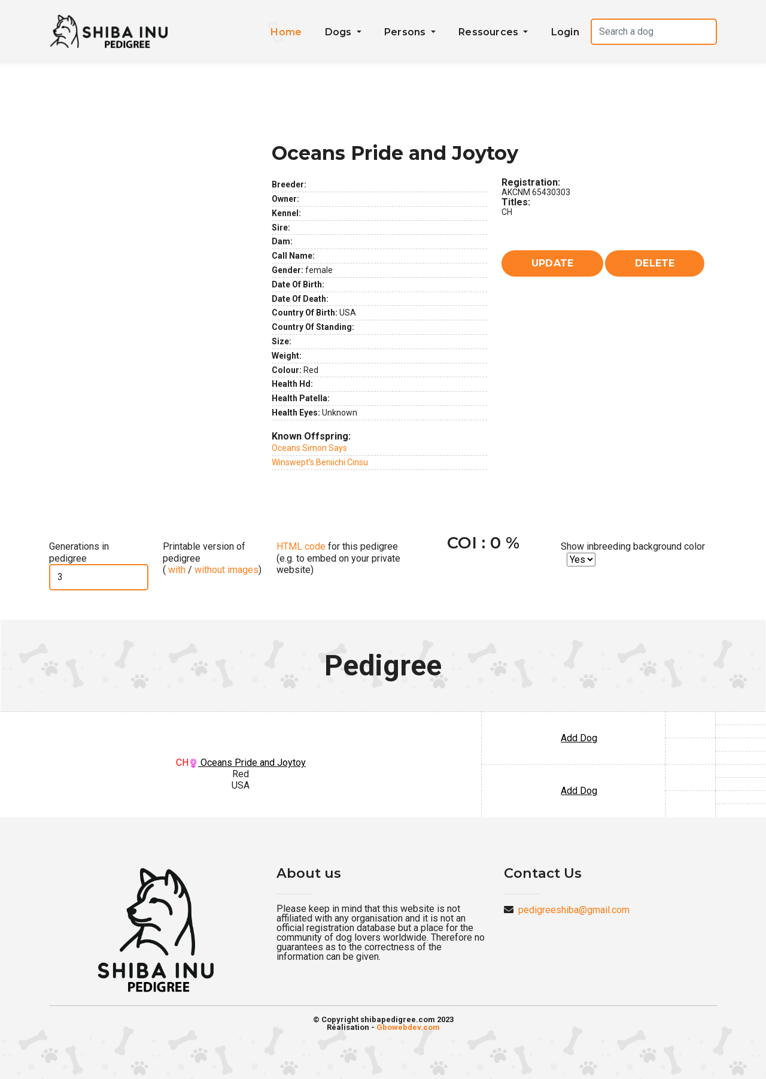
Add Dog (579, 738)
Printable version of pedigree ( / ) (212, 558)
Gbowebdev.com (408, 1027)
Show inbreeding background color (633, 546)
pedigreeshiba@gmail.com (574, 910)
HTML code (301, 546)
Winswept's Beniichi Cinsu (320, 462)
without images (226, 569)
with (176, 569)
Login (565, 32)
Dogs (339, 32)
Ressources (489, 32)
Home (286, 32)
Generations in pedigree (79, 552)
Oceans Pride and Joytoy (247, 762)
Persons (406, 32)
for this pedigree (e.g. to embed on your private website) (338, 558)
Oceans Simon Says (309, 448)
